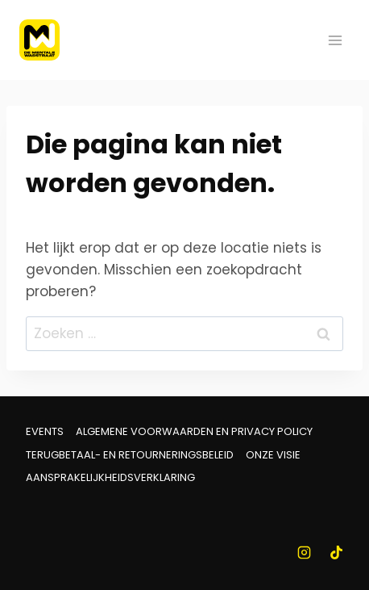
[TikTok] (336, 552)
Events (45, 431)
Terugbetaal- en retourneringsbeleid (130, 454)
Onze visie (273, 454)
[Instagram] (304, 552)
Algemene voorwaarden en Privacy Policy (194, 431)
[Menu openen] (335, 39)
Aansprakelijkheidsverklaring (110, 477)
